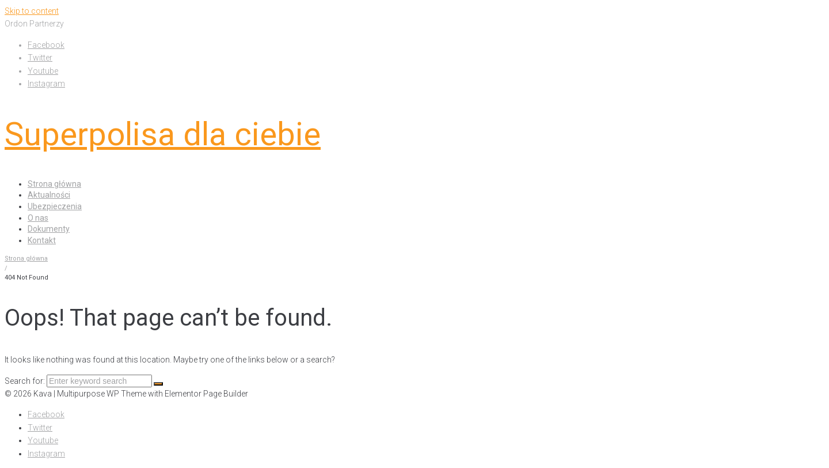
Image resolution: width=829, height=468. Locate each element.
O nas (38, 217)
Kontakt (42, 240)
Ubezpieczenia (55, 206)
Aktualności (49, 194)
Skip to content (32, 11)
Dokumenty (49, 228)
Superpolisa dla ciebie (163, 134)
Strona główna (54, 183)
